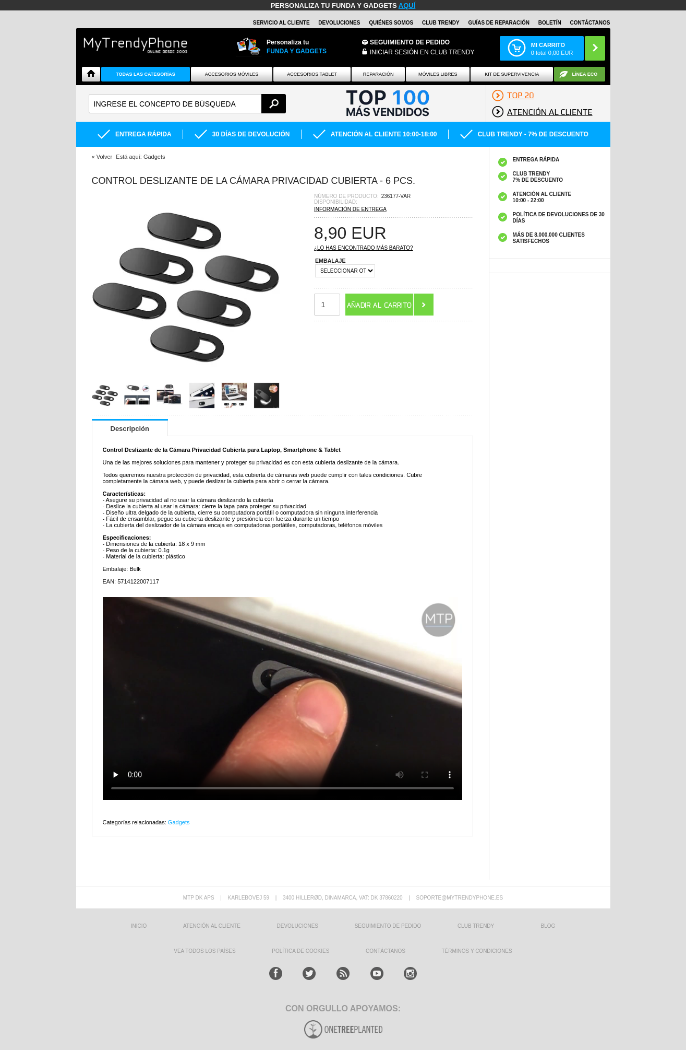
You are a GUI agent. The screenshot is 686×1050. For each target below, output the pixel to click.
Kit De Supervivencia (512, 74)
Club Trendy (441, 23)
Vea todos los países (204, 951)
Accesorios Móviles (232, 74)
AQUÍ (407, 5)
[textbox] (187, 103)
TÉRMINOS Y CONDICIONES (477, 951)
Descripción (130, 429)
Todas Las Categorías (145, 74)
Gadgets (179, 822)
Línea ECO (585, 74)
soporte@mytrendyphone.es (459, 898)
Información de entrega (350, 209)
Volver (105, 157)
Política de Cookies (300, 951)
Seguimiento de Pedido (410, 42)
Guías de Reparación (498, 23)
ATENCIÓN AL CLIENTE (211, 926)
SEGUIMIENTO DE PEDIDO (388, 926)
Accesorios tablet (312, 74)
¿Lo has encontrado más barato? (363, 248)
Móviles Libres (438, 74)
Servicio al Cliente (281, 23)
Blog (548, 926)
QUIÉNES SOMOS (391, 23)
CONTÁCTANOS (590, 23)
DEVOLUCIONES (339, 23)
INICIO (139, 926)
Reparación (378, 74)
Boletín (549, 23)
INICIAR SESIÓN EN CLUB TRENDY (422, 52)
